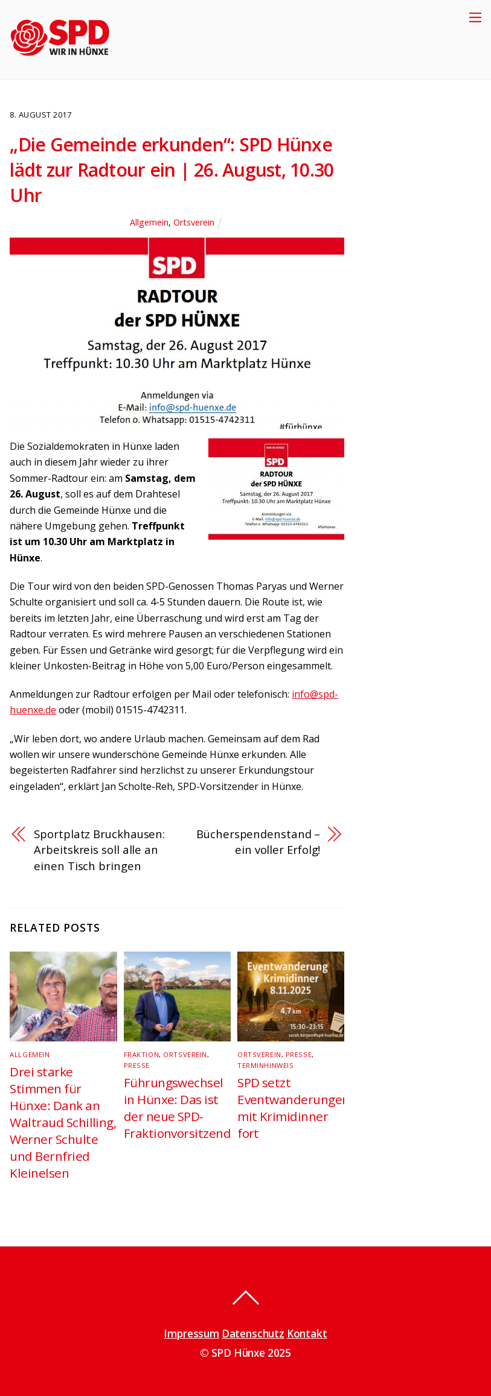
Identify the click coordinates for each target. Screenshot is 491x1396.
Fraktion (141, 1054)
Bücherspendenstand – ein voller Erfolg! (258, 841)
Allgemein (149, 222)
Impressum (191, 1334)
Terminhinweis (265, 1065)
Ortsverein (193, 222)
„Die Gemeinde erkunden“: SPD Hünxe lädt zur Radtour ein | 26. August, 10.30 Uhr (171, 169)
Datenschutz (253, 1334)
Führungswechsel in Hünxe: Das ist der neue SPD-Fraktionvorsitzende (181, 1108)
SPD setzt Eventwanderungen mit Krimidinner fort (293, 1108)
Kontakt (307, 1334)
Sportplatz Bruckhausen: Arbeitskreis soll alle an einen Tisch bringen (99, 849)
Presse (137, 1065)
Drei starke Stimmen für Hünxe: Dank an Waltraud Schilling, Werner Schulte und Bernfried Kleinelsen (63, 1122)
